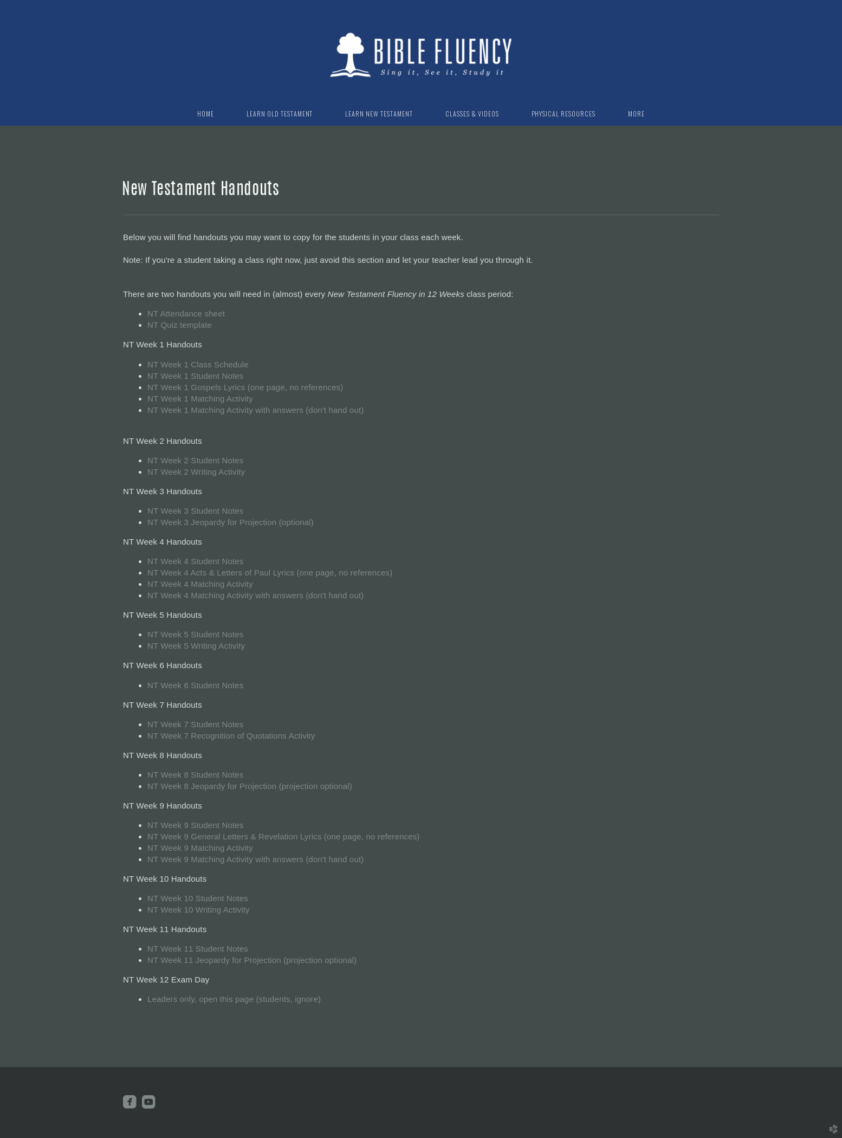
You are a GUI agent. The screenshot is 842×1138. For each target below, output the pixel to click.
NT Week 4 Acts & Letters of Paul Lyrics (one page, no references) (269, 572)
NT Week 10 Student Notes (197, 898)
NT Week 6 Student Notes (195, 685)
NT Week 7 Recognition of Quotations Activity (231, 735)
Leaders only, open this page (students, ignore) (234, 999)
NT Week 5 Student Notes (195, 634)
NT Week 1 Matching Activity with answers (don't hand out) (255, 410)
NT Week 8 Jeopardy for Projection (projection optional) (249, 786)
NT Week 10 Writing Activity (198, 909)
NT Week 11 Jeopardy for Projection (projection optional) (252, 960)
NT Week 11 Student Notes (197, 948)
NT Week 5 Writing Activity (196, 645)
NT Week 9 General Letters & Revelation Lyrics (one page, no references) (283, 836)
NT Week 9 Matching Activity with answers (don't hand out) (255, 859)
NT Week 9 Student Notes (195, 825)
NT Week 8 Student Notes (195, 774)
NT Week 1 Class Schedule (198, 364)
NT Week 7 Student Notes (195, 724)
